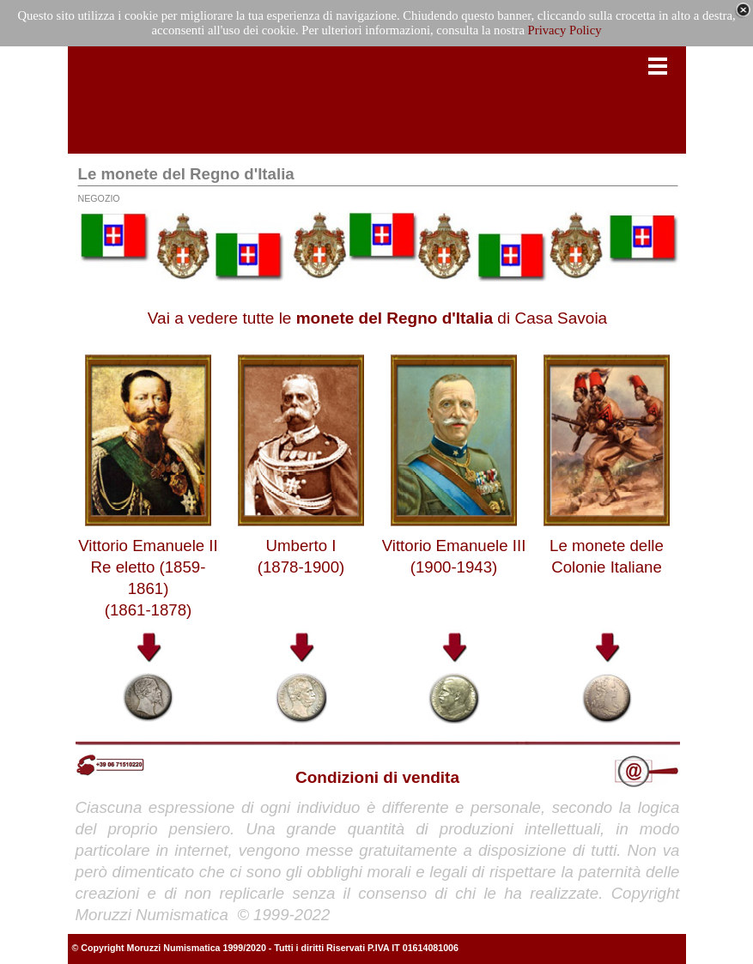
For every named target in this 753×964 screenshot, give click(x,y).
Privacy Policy (565, 30)
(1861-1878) (148, 610)
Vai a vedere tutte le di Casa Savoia (377, 318)
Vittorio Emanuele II (147, 546)
